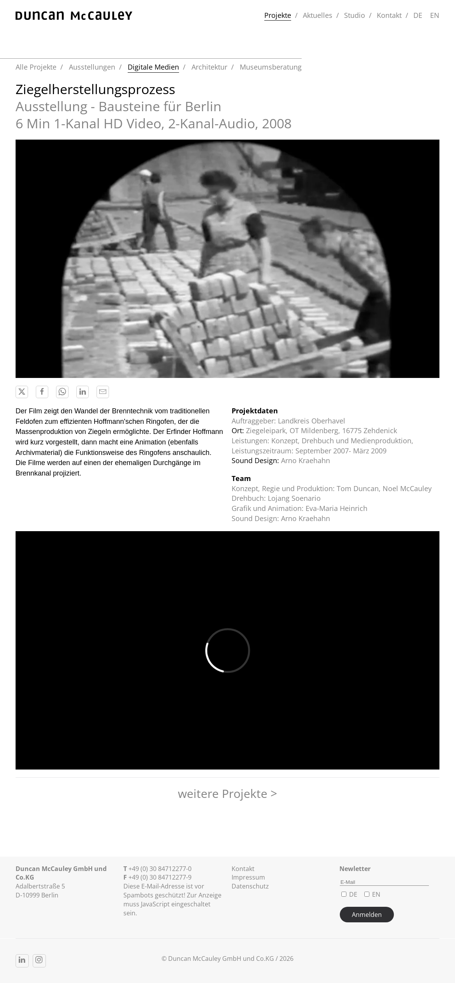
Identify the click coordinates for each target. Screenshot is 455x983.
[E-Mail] (384, 882)
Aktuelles (317, 15)
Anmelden (367, 914)
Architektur (209, 67)
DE (417, 15)
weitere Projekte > (227, 793)
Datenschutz (250, 886)
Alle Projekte (36, 67)
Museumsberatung (271, 67)
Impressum (248, 877)
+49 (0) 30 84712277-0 (159, 868)
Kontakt (389, 15)
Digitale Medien (153, 67)
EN (434, 15)
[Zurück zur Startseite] (74, 15)
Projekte (277, 15)
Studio (354, 15)
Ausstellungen (92, 67)
